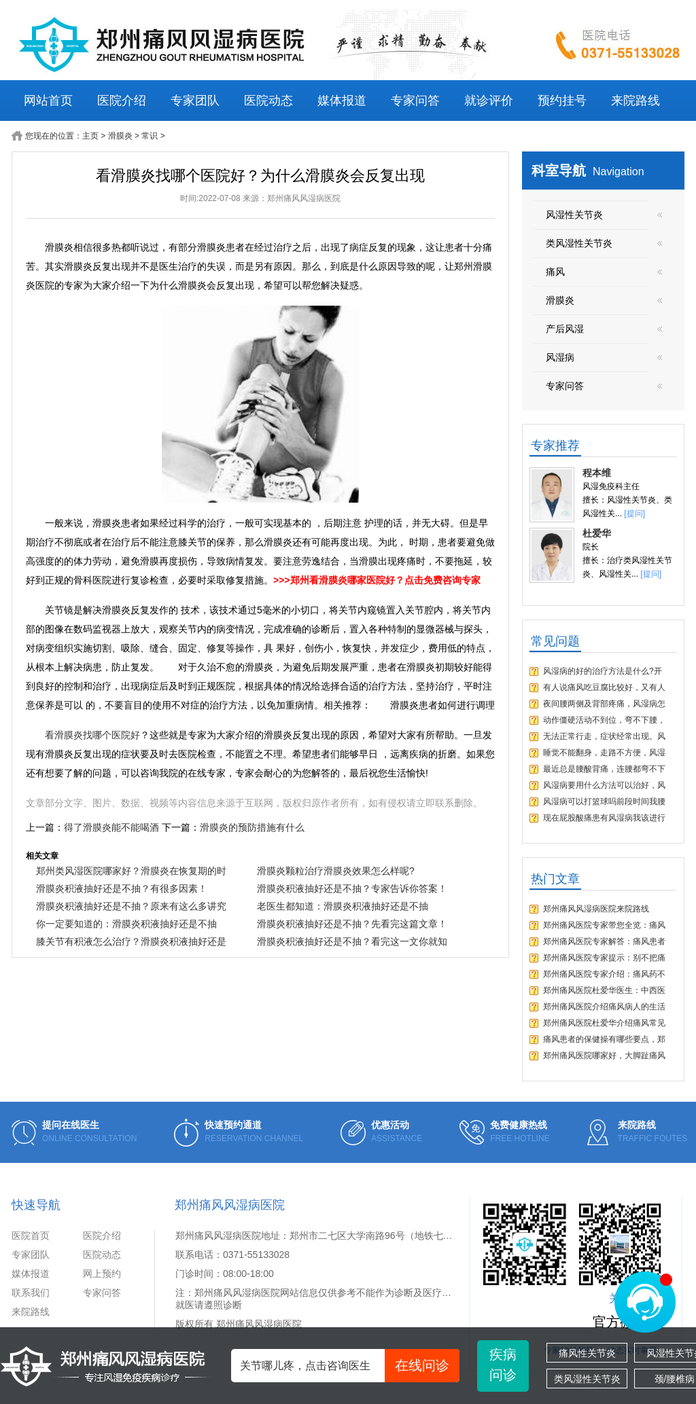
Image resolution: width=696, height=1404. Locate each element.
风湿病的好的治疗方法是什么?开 (602, 671)
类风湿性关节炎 (587, 1378)
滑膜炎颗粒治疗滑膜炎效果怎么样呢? (336, 870)
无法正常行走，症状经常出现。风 (604, 736)
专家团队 (195, 100)
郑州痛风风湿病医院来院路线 (596, 909)
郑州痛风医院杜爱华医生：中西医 (604, 990)
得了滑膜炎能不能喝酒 (111, 827)
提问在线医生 (70, 1124)
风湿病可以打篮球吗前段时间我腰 (604, 801)
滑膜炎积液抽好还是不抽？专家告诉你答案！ (352, 888)
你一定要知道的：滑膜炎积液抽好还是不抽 (126, 923)
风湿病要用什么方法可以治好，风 (604, 785)
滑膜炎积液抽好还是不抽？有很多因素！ (121, 888)
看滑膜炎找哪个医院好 (92, 735)
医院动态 (268, 100)
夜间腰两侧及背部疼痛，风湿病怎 (604, 703)
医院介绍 (121, 100)
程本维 (596, 472)
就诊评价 (488, 100)
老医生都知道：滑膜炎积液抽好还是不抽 (342, 906)
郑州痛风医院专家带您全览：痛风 (604, 925)
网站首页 (48, 100)
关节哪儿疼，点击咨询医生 (349, 1365)
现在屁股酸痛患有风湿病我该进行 (604, 818)
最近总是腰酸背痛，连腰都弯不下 (604, 769)
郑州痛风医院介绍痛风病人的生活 (604, 1006)
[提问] (634, 513)
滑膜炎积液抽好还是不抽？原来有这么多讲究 (131, 906)
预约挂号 (562, 100)
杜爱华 (596, 533)
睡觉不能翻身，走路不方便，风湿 (604, 752)
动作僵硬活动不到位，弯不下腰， (604, 720)
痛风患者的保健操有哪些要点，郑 (604, 1039)
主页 (90, 136)
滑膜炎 (120, 136)
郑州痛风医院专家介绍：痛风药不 (604, 974)
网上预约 (102, 1273)
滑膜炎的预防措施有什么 (252, 827)
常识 (149, 136)
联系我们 (31, 1292)
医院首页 (31, 1235)
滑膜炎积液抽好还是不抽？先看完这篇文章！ (352, 923)
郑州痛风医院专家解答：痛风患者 (604, 941)
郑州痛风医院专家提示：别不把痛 (604, 957)
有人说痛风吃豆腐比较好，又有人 (604, 687)
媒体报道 (341, 100)
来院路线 (635, 100)
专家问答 (415, 100)
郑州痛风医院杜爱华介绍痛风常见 (604, 1023)
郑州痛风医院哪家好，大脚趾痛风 (604, 1055)
